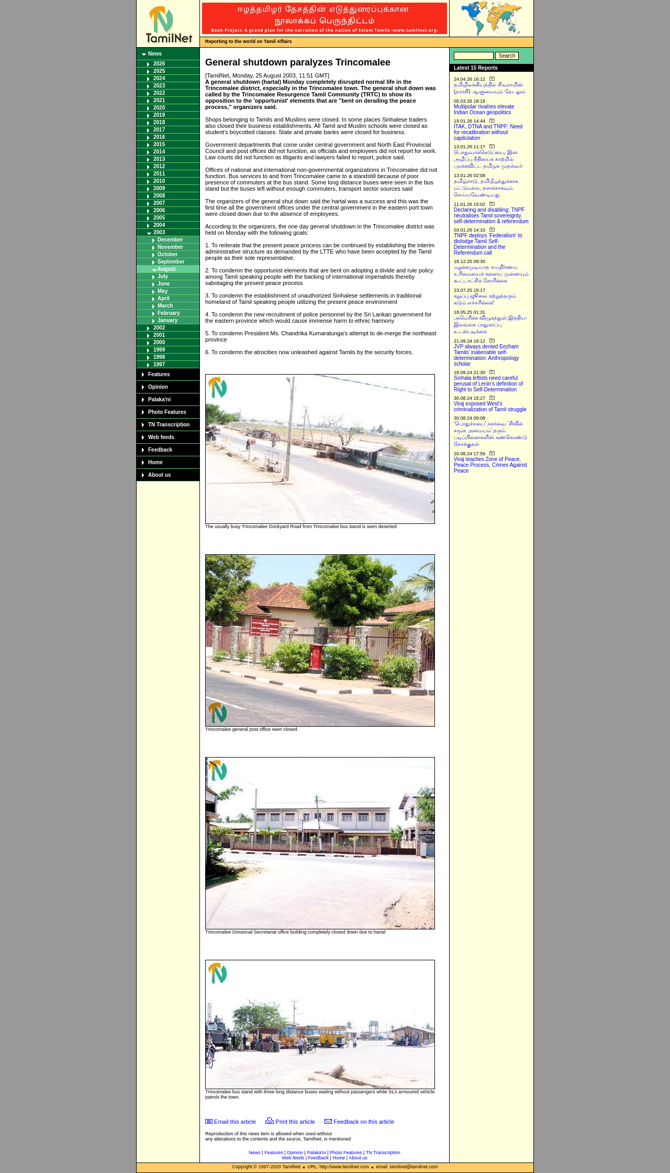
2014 (159, 152)
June (164, 284)
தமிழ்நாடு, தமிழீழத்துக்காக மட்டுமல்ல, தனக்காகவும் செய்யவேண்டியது (486, 188)
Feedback (160, 450)
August (166, 269)
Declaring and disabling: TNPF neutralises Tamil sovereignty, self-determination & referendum (491, 215)
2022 (159, 93)
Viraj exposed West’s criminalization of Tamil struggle (490, 406)
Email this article (235, 1122)
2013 (159, 159)
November (170, 247)
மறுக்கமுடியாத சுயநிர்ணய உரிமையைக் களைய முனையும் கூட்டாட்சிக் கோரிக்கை (491, 273)
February (169, 313)
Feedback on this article (363, 1122)
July (163, 276)
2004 (159, 225)
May (163, 291)
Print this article (295, 1122)
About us (159, 475)
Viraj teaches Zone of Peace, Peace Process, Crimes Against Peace (490, 465)
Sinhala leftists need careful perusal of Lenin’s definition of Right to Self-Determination (488, 383)
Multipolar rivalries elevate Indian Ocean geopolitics (484, 109)
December (170, 240)
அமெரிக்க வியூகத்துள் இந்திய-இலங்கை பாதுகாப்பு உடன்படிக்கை (490, 324)
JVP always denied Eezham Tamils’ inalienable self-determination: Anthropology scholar (486, 355)
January (167, 320)
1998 (159, 357)
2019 (159, 115)
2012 (159, 166)
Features (159, 374)
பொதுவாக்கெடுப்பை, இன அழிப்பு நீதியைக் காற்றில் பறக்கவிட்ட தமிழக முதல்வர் (488, 159)
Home (155, 462)
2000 (159, 342)
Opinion (158, 387)
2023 (159, 86)
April (164, 298)
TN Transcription (168, 424)
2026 (159, 64)
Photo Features (167, 412)
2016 (159, 137)
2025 (159, 71)
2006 (159, 210)
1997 (159, 364)
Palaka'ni (159, 399)
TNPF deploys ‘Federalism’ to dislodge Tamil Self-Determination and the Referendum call (488, 244)
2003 (159, 232)
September (171, 262)
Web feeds (161, 437)
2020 (159, 108)
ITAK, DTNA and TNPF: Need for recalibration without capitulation (488, 132)
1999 (159, 350)
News (155, 54)
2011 (159, 174)
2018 (159, 122)
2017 (159, 130)
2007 (159, 203)
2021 (159, 100)
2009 (159, 188)
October (167, 254)
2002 (159, 328)
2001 (159, 335)
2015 (159, 144)
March (165, 306)
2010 (159, 181)
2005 (159, 218)
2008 (159, 196)
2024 (159, 78)
